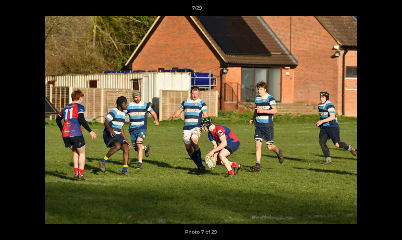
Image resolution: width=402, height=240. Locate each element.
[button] (374, 10)
